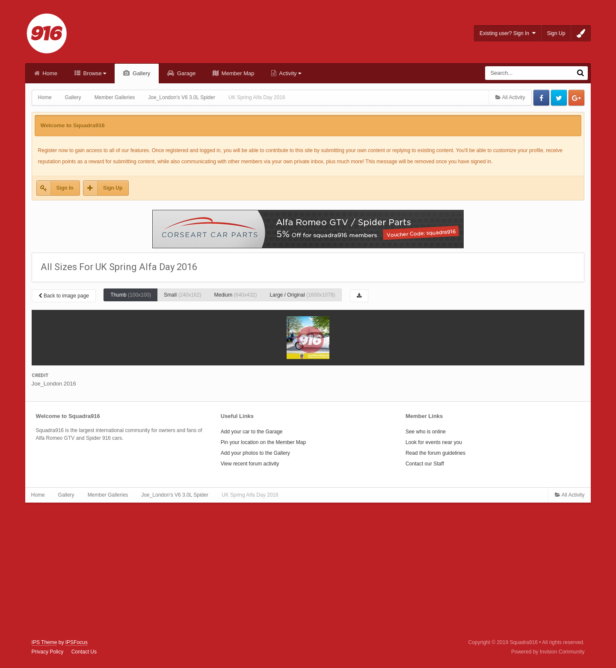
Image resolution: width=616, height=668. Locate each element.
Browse (94, 73)
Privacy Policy (48, 652)
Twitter (559, 98)
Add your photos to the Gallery (255, 453)
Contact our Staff (425, 464)
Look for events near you (434, 442)
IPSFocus (76, 642)
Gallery (140, 73)
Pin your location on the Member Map (263, 442)
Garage (185, 73)
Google (576, 98)
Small (182, 295)
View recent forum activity (250, 464)
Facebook (541, 98)
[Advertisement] (308, 571)
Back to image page (63, 296)
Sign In (65, 188)
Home (49, 73)
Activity (289, 73)
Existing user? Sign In (508, 33)
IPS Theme (44, 642)
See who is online (426, 432)
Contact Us (84, 652)
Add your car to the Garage (252, 432)
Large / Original (302, 295)
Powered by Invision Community (547, 652)
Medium (235, 295)
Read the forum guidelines (435, 453)
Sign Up (556, 33)
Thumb (130, 295)
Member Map (237, 73)
